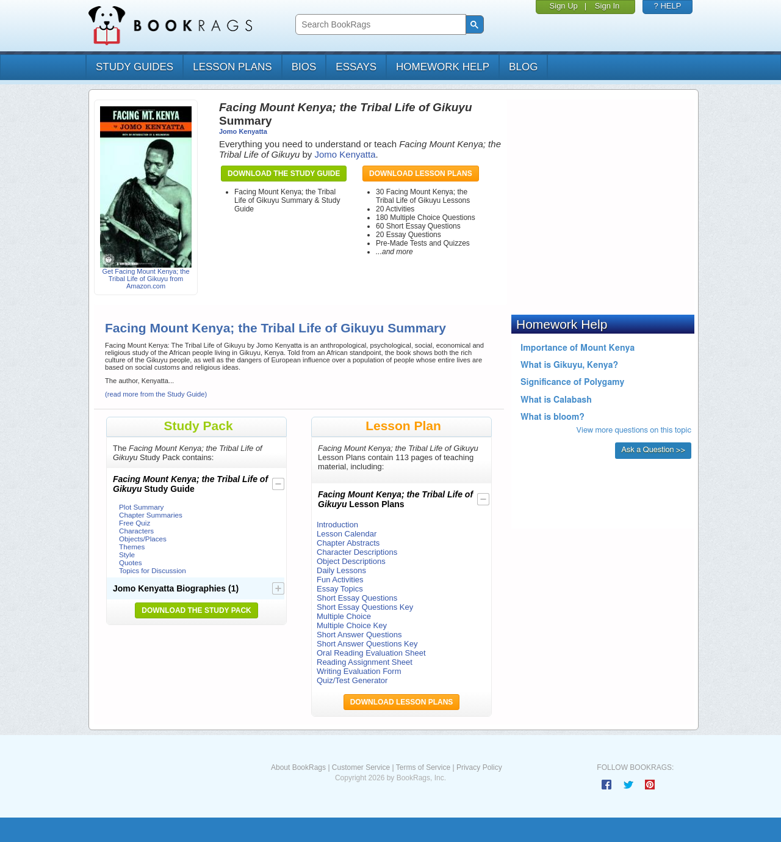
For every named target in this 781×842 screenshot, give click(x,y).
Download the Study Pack (196, 610)
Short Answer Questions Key (367, 643)
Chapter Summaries (150, 515)
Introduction (337, 524)
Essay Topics (340, 588)
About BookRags (298, 767)
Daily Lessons (341, 570)
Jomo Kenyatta (243, 131)
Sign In (607, 5)
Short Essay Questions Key (365, 607)
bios (304, 67)
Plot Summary (141, 507)
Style (127, 554)
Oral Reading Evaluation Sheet (371, 652)
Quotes (130, 562)
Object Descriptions (351, 561)
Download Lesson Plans (420, 173)
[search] (379, 25)
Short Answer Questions (359, 634)
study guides (134, 67)
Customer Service (361, 767)
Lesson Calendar (346, 533)
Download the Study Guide (284, 173)
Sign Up (564, 5)
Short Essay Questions (357, 597)
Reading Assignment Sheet (364, 662)
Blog (523, 67)
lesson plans (232, 67)
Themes (132, 547)
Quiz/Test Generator (352, 680)
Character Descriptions (357, 552)
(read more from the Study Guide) (156, 394)
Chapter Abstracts (348, 542)
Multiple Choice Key (352, 625)
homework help (442, 67)
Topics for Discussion (152, 570)
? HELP (668, 5)
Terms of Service (423, 767)
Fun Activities (340, 579)
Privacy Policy (479, 767)
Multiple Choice (344, 616)
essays (356, 67)
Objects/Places (143, 539)
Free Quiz (134, 523)
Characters (136, 531)
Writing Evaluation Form (359, 671)
